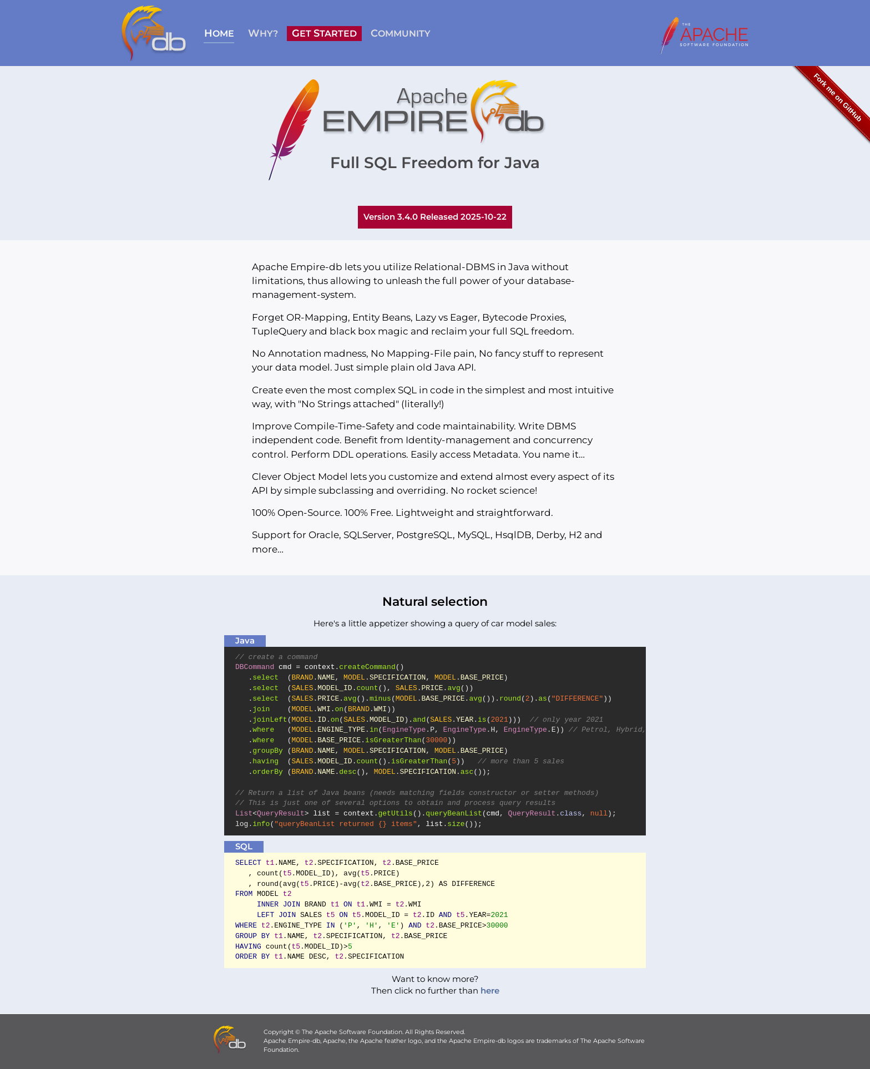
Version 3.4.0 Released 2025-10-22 (435, 217)
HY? (263, 33)
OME (219, 33)
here (489, 991)
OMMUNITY (401, 33)
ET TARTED (324, 33)
